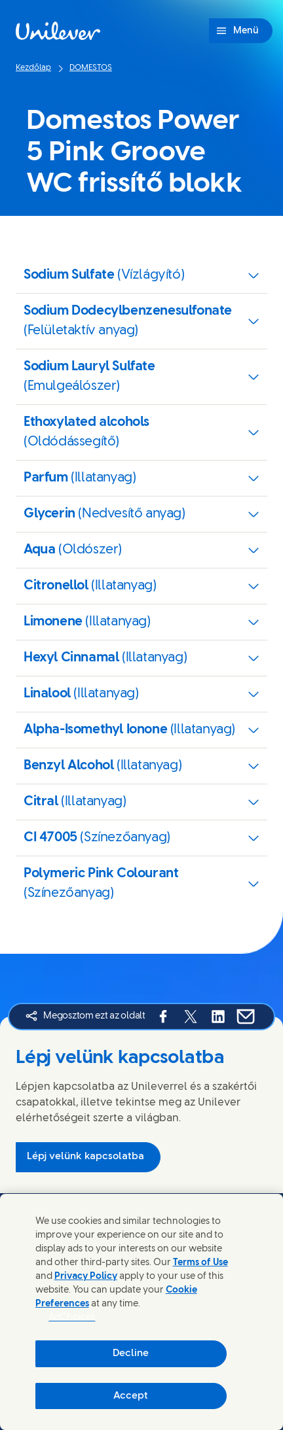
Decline (131, 1353)
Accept (130, 1396)
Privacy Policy (85, 1277)
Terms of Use (200, 1263)
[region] (141, 1312)
